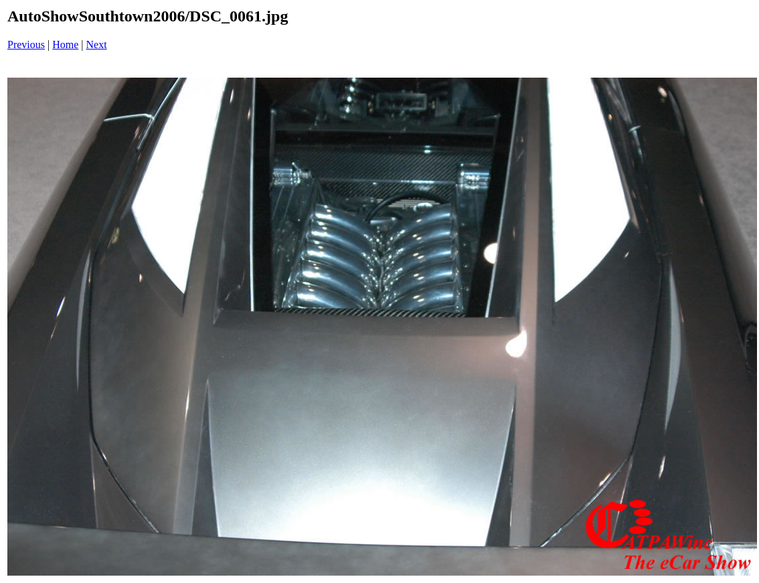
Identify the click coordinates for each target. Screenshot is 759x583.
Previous (26, 44)
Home (65, 44)
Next (96, 44)
